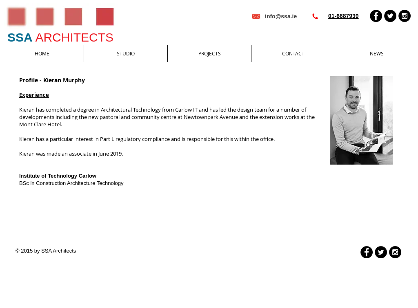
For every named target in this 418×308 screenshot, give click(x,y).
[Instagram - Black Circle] (404, 16)
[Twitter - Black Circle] (390, 16)
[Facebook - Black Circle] (376, 16)
